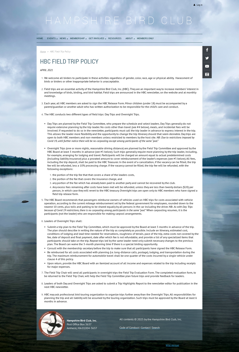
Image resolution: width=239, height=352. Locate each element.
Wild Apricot (172, 345)
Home (43, 51)
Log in (199, 4)
